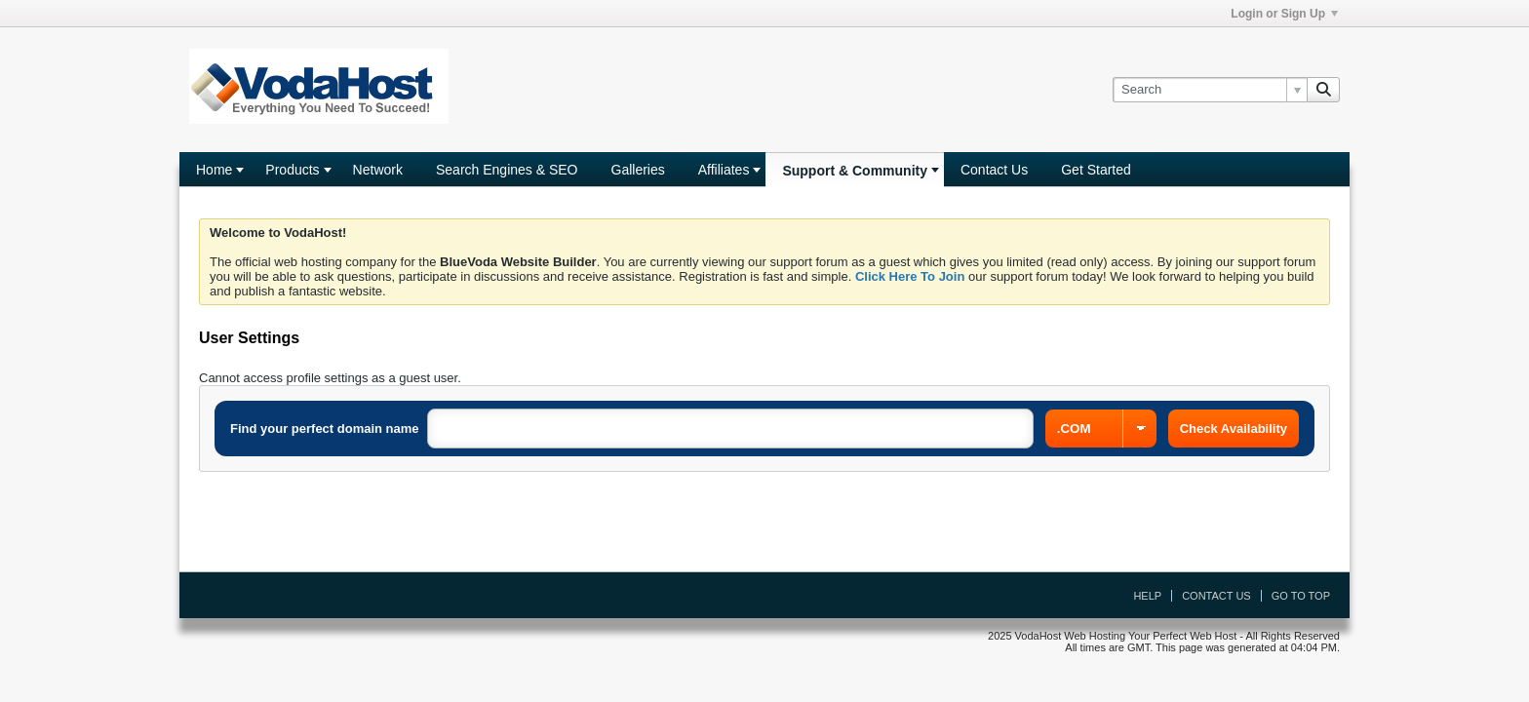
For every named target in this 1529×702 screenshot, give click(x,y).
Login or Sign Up (1284, 13)
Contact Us (994, 169)
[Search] (1210, 89)
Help (1147, 596)
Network (378, 169)
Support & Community (854, 170)
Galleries (638, 169)
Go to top (1301, 596)
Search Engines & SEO (507, 169)
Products (292, 169)
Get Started (1096, 169)
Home (214, 169)
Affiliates (724, 169)
